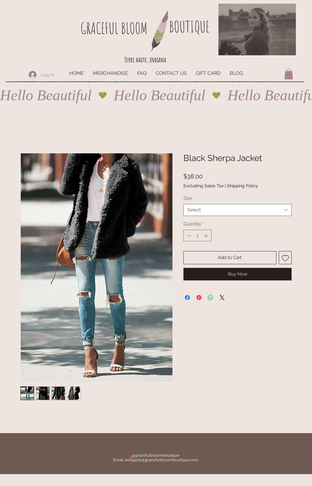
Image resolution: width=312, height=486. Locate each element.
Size (189, 198)
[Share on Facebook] (187, 297)
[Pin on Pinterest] (199, 297)
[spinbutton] (198, 235)
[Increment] (207, 235)
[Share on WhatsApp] (210, 297)
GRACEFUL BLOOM (113, 28)
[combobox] (237, 210)
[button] (288, 74)
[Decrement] (188, 235)
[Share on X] (222, 297)
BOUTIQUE (189, 26)
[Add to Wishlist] (285, 257)
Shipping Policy (242, 185)
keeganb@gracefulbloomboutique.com (161, 460)
